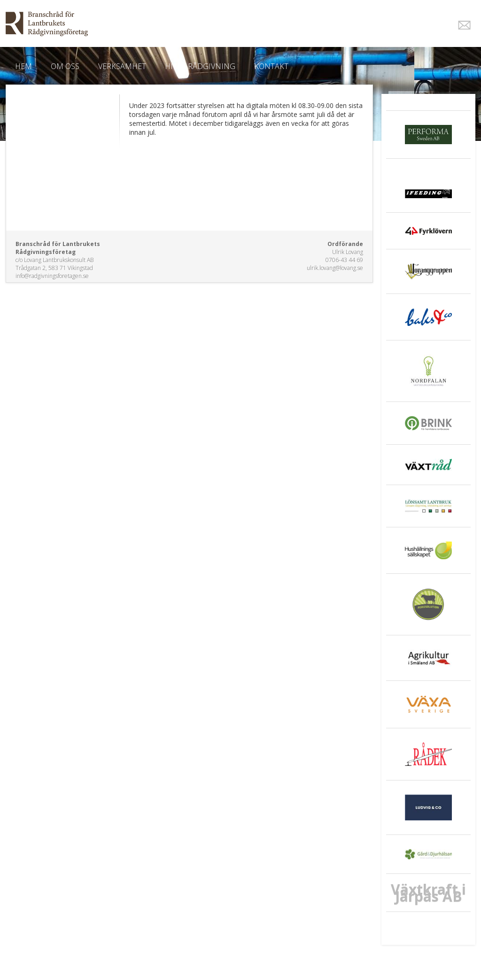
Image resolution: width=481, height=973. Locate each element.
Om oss (65, 66)
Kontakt (271, 66)
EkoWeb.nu (173, 23)
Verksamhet (122, 66)
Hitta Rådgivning (200, 66)
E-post (464, 25)
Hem (23, 66)
